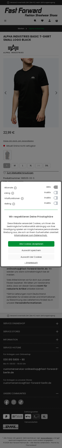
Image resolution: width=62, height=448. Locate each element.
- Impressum (31, 262)
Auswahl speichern (31, 250)
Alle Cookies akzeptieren (31, 243)
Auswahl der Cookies (31, 257)
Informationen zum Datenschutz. (30, 235)
